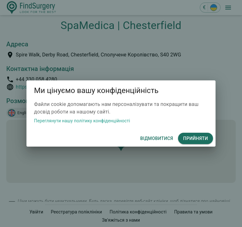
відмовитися (157, 138)
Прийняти (195, 138)
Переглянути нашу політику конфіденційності (82, 120)
